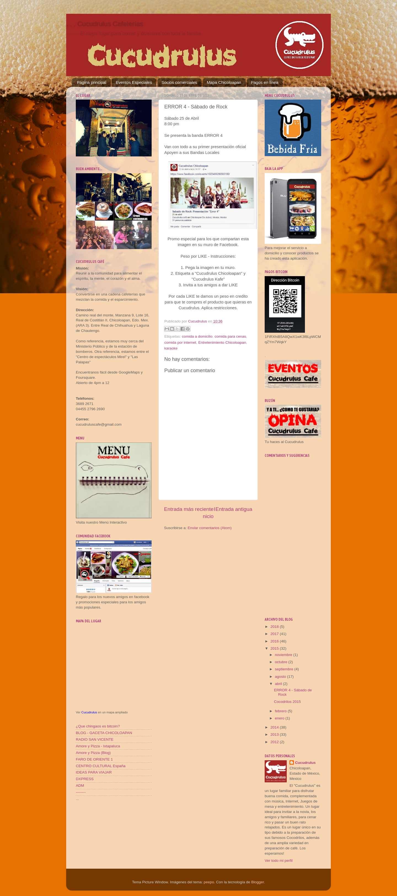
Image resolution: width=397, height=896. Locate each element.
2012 (275, 742)
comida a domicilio (197, 336)
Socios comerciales (179, 82)
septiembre (284, 669)
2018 (275, 627)
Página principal (91, 82)
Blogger (257, 882)
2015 (275, 648)
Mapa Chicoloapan (224, 82)
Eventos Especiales (134, 82)
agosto (281, 676)
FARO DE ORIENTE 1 (94, 759)
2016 (275, 641)
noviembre (284, 655)
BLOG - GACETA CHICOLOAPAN (104, 733)
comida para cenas (230, 336)
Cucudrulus (89, 712)
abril (279, 684)
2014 (275, 727)
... (77, 799)
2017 (275, 634)
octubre (281, 662)
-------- (81, 792)
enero (280, 718)
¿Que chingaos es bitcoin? (98, 726)
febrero (281, 711)
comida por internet (180, 342)
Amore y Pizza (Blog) (93, 753)
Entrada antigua (234, 509)
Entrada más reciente (189, 509)
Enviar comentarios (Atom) (210, 528)
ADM (80, 785)
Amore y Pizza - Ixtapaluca (98, 746)
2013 (275, 734)
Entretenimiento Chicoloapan (222, 342)
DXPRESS (85, 779)
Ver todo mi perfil (279, 860)
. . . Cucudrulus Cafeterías (104, 23)
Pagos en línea (264, 82)
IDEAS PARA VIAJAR (94, 772)
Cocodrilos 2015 (287, 702)
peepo (209, 882)
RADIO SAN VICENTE (95, 739)
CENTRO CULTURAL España (100, 766)
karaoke (171, 348)
